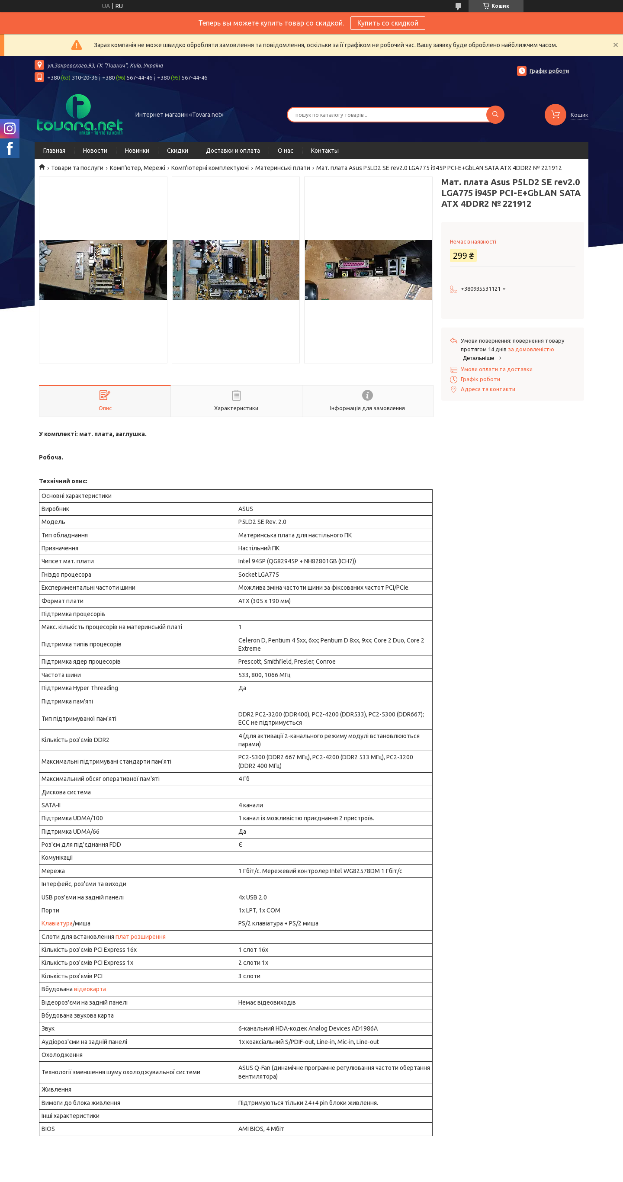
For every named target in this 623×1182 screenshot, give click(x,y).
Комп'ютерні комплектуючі (210, 167)
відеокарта (90, 989)
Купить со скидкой (387, 23)
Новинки (137, 151)
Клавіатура (57, 923)
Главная (54, 151)
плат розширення (141, 936)
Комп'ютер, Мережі (137, 167)
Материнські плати (282, 167)
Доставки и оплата (233, 151)
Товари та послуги (77, 167)
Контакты (325, 151)
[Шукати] (495, 115)
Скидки (177, 151)
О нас (285, 151)
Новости (95, 151)
